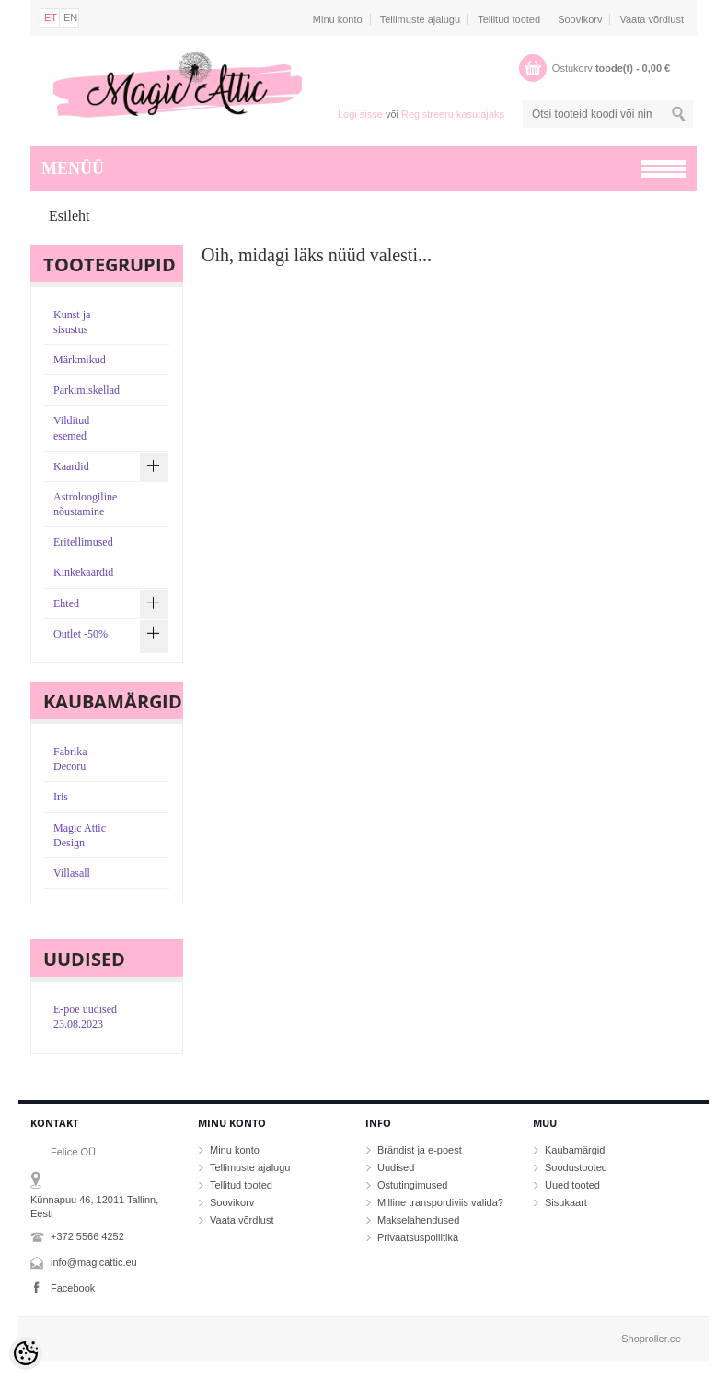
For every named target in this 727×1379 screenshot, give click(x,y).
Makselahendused (418, 1219)
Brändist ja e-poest (419, 1149)
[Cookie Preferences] (25, 1353)
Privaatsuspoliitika (417, 1237)
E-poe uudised (85, 1016)
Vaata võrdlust (651, 19)
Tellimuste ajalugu (420, 19)
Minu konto (338, 19)
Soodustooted (576, 1167)
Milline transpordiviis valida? (440, 1202)
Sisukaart (566, 1202)
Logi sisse (360, 114)
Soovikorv (580, 19)
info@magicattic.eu (94, 1262)
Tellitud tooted (509, 19)
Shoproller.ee (651, 1338)
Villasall (71, 873)
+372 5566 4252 (87, 1236)
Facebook (73, 1287)
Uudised (395, 1167)
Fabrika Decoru (70, 759)
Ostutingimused (412, 1184)
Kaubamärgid (575, 1149)
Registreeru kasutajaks (452, 114)
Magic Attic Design (79, 835)
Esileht (69, 216)
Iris (60, 796)
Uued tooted (572, 1184)
